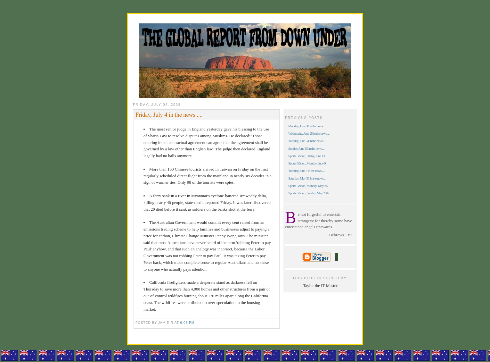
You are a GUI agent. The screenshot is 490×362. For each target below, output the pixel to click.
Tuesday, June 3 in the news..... (306, 171)
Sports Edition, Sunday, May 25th (308, 193)
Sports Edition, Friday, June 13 (306, 156)
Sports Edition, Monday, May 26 (307, 186)
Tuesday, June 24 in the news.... (306, 141)
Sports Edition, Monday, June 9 (307, 163)
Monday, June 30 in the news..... (307, 126)
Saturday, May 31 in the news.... (307, 178)
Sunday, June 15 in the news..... (306, 148)
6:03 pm (187, 322)
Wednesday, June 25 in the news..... (309, 133)
